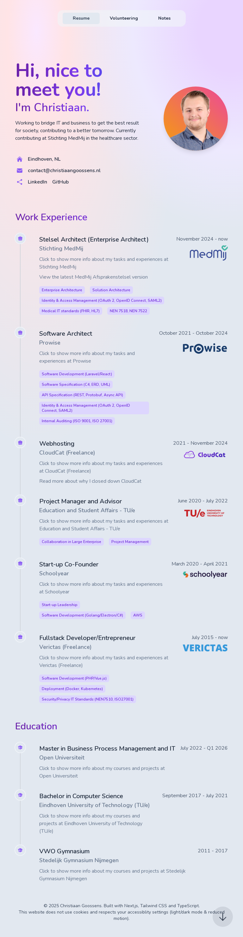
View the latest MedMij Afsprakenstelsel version (93, 277)
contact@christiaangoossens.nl (64, 170)
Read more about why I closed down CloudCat (90, 481)
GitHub (60, 181)
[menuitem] (81, 18)
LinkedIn (37, 181)
